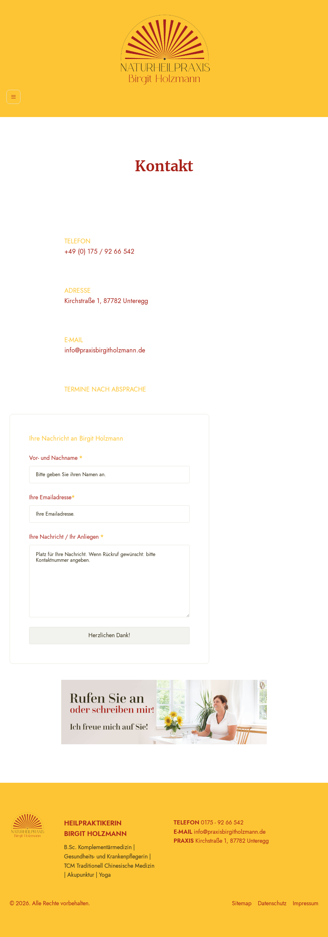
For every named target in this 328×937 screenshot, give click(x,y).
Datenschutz (272, 903)
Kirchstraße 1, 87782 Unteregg (106, 301)
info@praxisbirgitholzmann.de (104, 350)
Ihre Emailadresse (52, 497)
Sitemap (241, 903)
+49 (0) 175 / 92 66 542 (99, 251)
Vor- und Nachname (56, 458)
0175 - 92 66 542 (222, 822)
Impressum (305, 903)
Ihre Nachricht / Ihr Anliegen (66, 537)
